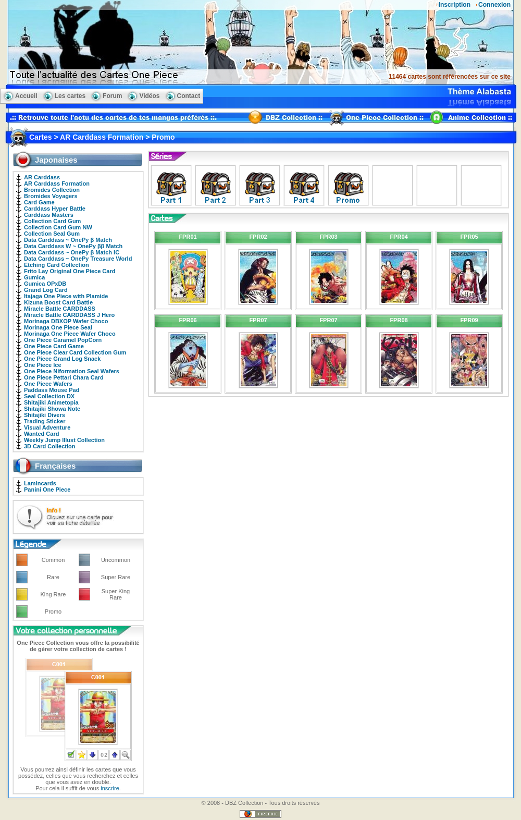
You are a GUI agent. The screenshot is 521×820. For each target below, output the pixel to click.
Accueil (26, 96)
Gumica (34, 277)
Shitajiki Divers (44, 415)
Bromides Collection (52, 190)
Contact (189, 96)
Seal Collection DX (49, 396)
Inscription (454, 4)
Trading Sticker (44, 421)
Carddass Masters (48, 215)
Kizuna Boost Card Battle (58, 302)
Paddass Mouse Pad (51, 390)
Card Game (39, 202)
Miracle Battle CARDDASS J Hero (69, 315)
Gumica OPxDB (45, 283)
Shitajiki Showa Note (52, 409)
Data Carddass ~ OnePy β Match (68, 240)
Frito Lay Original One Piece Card (69, 271)
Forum (112, 96)
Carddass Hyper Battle (54, 208)
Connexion (494, 4)
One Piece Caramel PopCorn (63, 340)
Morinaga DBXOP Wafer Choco (66, 321)
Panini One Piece (47, 489)
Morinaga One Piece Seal (58, 327)
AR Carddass (42, 177)
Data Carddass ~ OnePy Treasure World (78, 258)
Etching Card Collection (56, 265)
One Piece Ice (42, 365)
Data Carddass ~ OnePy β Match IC (71, 252)
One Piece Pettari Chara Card (64, 377)
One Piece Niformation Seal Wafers (71, 371)
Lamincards (40, 483)
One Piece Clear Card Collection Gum (75, 352)
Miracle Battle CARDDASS (59, 308)
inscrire (110, 788)
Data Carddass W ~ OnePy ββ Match (73, 246)
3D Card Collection (49, 446)
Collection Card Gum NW (58, 227)
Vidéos (149, 96)
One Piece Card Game (54, 346)
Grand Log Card (46, 290)
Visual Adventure (47, 427)
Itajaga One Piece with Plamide (66, 296)
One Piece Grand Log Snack (62, 359)
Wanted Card (41, 434)
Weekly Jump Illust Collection (64, 440)
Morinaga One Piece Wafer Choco (70, 334)
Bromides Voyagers (51, 196)
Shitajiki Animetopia (51, 402)
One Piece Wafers (48, 384)
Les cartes (70, 96)
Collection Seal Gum (52, 233)
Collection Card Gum (52, 221)
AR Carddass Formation (57, 183)
